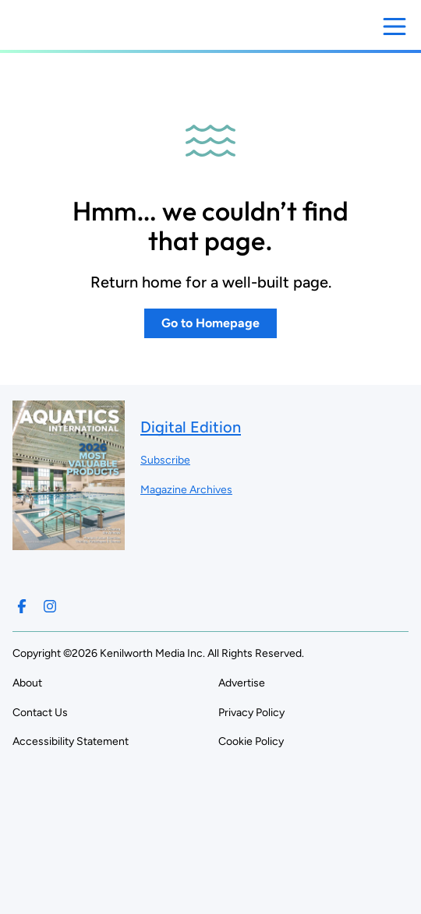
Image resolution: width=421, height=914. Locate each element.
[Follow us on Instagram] (50, 606)
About (27, 683)
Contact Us (40, 712)
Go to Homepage (210, 323)
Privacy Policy (251, 712)
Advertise (241, 683)
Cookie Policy (251, 741)
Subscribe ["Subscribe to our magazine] (165, 460)
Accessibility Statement (70, 741)
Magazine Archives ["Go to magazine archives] (186, 489)
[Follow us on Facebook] (21, 606)
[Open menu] (394, 26)
